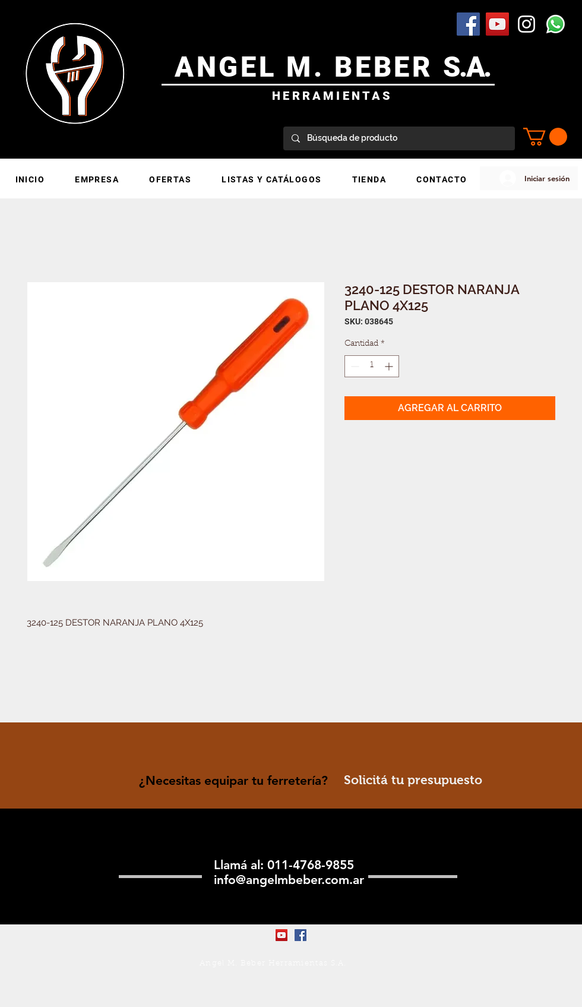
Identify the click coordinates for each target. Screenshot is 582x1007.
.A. (475, 66)
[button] (545, 137)
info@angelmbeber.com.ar (289, 879)
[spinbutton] (371, 366)
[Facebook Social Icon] (468, 24)
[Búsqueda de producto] (398, 138)
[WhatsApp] (555, 24)
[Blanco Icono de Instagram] (526, 24)
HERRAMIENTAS (332, 96)
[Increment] (389, 366)
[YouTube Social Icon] (497, 24)
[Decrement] (353, 366)
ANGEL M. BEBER (309, 66)
